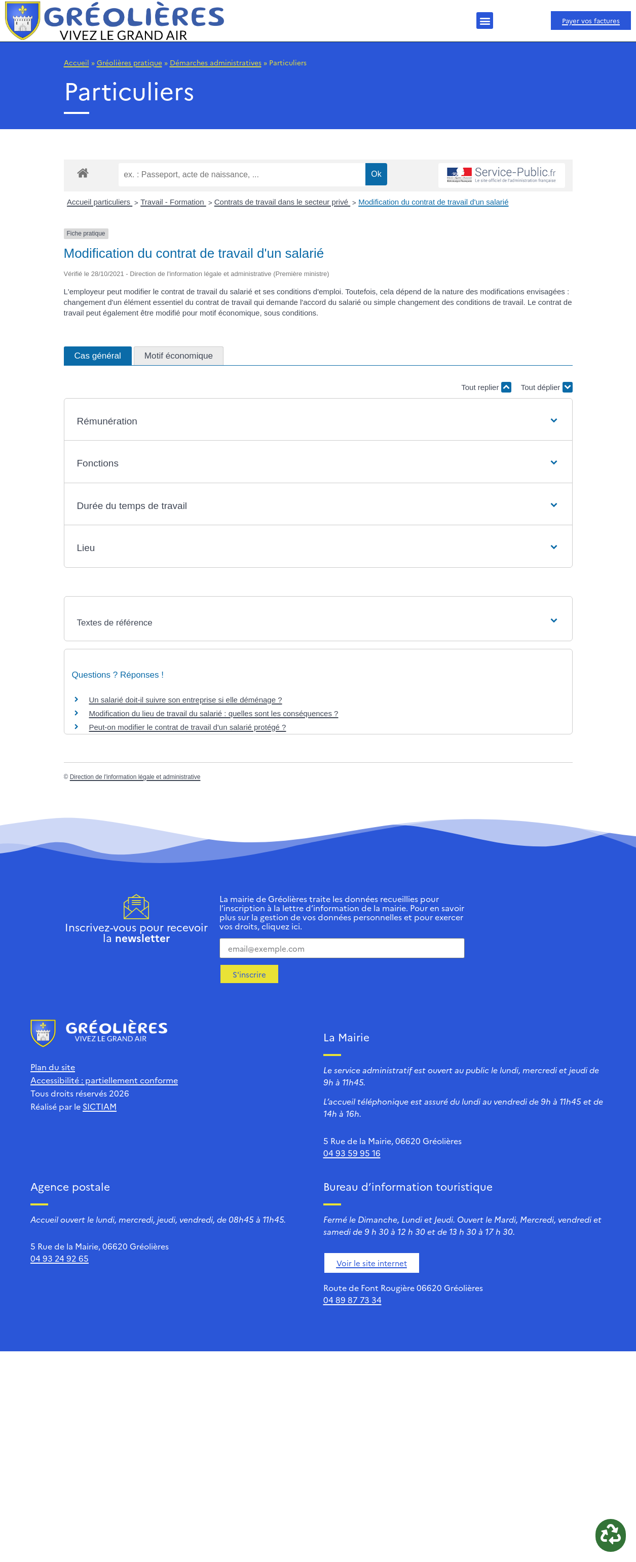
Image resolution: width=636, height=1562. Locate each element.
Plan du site (52, 1066)
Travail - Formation (173, 202)
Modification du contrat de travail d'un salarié (433, 202)
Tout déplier (547, 387)
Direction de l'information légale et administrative (135, 776)
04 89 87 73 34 (352, 1299)
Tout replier (486, 387)
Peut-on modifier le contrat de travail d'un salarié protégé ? (187, 727)
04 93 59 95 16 (352, 1152)
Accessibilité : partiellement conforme (104, 1079)
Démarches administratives (215, 62)
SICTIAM (100, 1106)
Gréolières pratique (129, 62)
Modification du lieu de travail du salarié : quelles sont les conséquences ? (214, 713)
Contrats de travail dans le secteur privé (282, 202)
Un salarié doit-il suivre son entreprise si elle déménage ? (185, 699)
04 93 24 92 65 (59, 1258)
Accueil (76, 62)
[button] (484, 20)
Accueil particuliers (99, 202)
